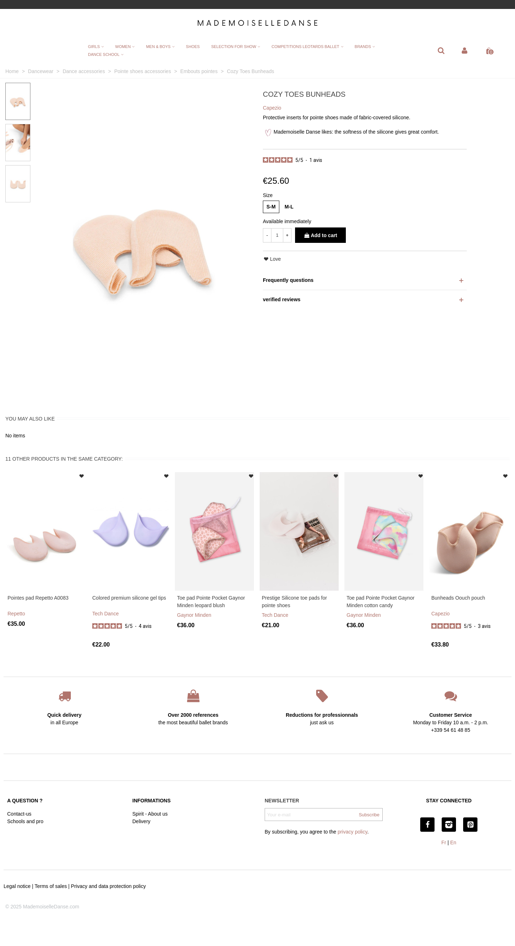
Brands (363, 46)
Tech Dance (105, 613)
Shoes (193, 46)
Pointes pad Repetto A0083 (38, 598)
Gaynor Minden (194, 615)
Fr (443, 842)
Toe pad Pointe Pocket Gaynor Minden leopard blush (211, 601)
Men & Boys (158, 46)
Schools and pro (25, 821)
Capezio (440, 613)
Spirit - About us (150, 814)
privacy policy (352, 832)
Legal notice (17, 886)
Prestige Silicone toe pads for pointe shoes (294, 601)
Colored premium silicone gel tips (129, 598)
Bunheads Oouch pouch (458, 598)
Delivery (141, 821)
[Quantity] (277, 235)
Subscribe (369, 814)
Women (123, 46)
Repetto (16, 613)
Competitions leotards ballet (305, 46)
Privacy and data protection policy (108, 886)
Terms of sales (51, 886)
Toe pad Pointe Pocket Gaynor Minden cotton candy (381, 601)
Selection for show (233, 46)
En (453, 842)
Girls (94, 46)
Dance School (103, 54)
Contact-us (19, 814)
